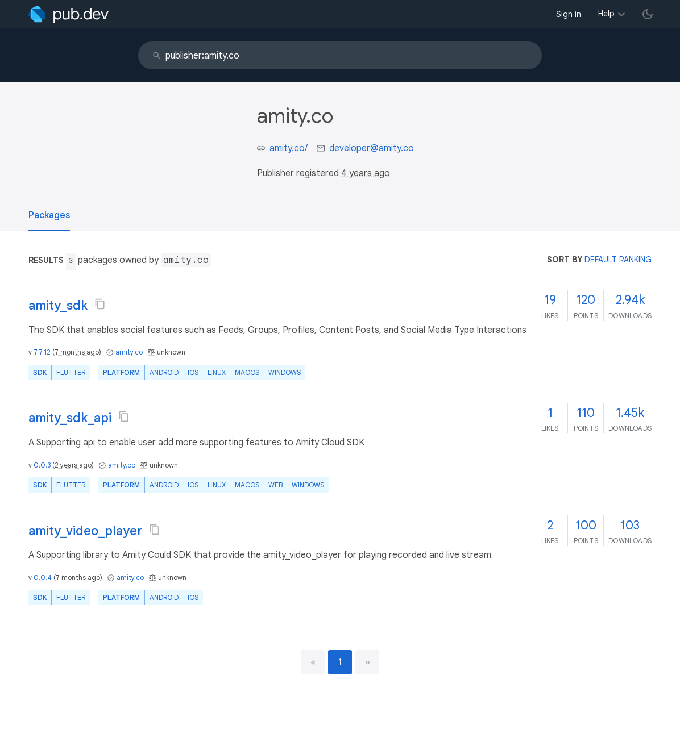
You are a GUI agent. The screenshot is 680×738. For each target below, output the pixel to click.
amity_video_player (85, 531)
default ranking (618, 260)
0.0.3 (42, 465)
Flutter (70, 372)
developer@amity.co (371, 148)
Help (606, 14)
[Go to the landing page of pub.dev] (68, 14)
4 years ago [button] (365, 173)
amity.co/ (288, 148)
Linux (217, 372)
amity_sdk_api (69, 418)
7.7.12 (42, 352)
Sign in (568, 14)
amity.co (129, 352)
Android (164, 372)
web (275, 485)
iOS (193, 372)
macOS (247, 372)
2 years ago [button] (73, 465)
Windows (284, 372)
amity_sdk (58, 305)
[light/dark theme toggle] (647, 14)
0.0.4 (43, 577)
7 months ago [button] (77, 352)
